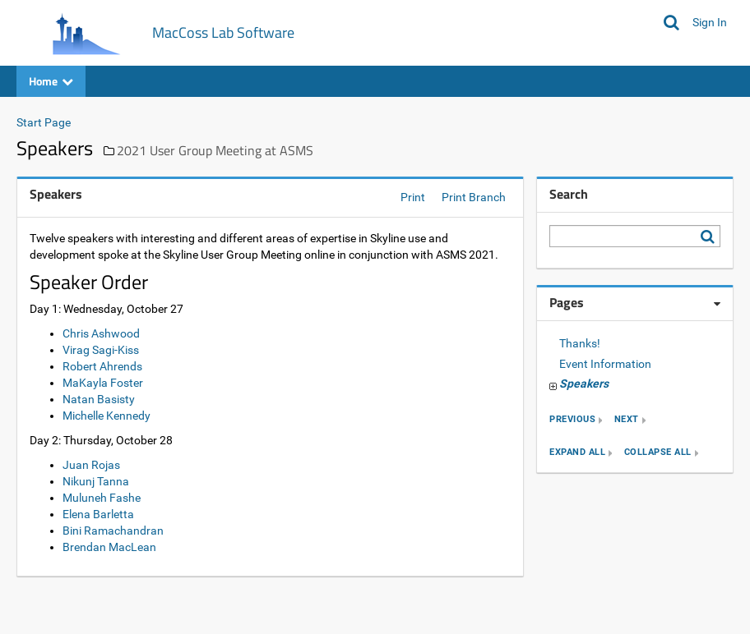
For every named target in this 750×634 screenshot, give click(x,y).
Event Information (605, 363)
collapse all (658, 453)
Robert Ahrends (102, 366)
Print (412, 197)
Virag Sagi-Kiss (100, 349)
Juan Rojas (91, 464)
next (626, 420)
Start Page (43, 122)
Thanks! (579, 343)
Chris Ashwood (101, 333)
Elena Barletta (98, 514)
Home (51, 81)
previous (572, 420)
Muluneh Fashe (101, 497)
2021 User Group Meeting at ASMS (215, 150)
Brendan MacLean (109, 547)
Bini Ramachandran (113, 530)
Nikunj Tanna (95, 481)
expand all (577, 453)
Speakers (584, 383)
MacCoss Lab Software (223, 32)
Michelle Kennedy (106, 415)
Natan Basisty (98, 399)
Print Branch (474, 197)
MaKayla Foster (102, 382)
